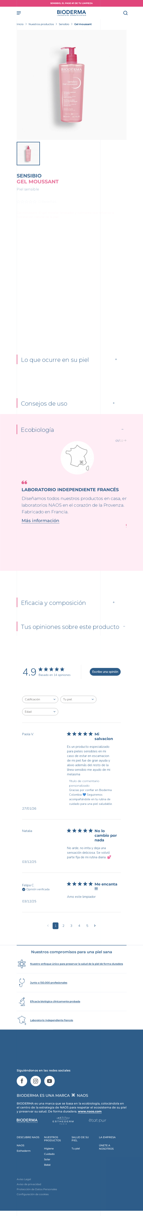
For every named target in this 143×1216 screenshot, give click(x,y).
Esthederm (24, 1162)
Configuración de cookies (33, 1205)
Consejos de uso (44, 413)
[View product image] (72, 85)
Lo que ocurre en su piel (55, 365)
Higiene (49, 1159)
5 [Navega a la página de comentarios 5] (87, 937)
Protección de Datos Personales (37, 1200)
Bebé (47, 1176)
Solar (47, 1170)
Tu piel (76, 1159)
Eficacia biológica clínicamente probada (55, 1012)
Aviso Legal (24, 1190)
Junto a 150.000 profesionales (48, 993)
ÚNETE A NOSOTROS (106, 1158)
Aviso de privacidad (29, 1195)
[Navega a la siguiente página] (94, 937)
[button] (115, 449)
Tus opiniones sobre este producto (70, 638)
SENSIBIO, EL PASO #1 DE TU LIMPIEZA (71, 3)
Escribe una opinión (105, 683)
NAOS (20, 1156)
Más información (35, 529)
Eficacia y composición (53, 613)
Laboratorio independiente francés (51, 1031)
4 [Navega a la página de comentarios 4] (79, 937)
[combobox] (40, 710)
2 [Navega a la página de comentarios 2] (63, 937)
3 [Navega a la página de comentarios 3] (71, 937)
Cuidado (49, 1165)
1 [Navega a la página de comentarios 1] (55, 937)
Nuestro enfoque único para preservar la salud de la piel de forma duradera (76, 975)
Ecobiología (37, 439)
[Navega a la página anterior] (48, 937)
